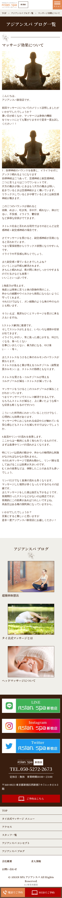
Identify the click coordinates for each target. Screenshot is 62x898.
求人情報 (36, 861)
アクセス (7, 826)
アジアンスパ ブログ (13, 851)
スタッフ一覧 (9, 835)
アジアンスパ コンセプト (16, 843)
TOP (4, 810)
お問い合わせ (9, 869)
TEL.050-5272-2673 (31, 769)
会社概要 (7, 861)
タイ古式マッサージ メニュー (18, 818)
